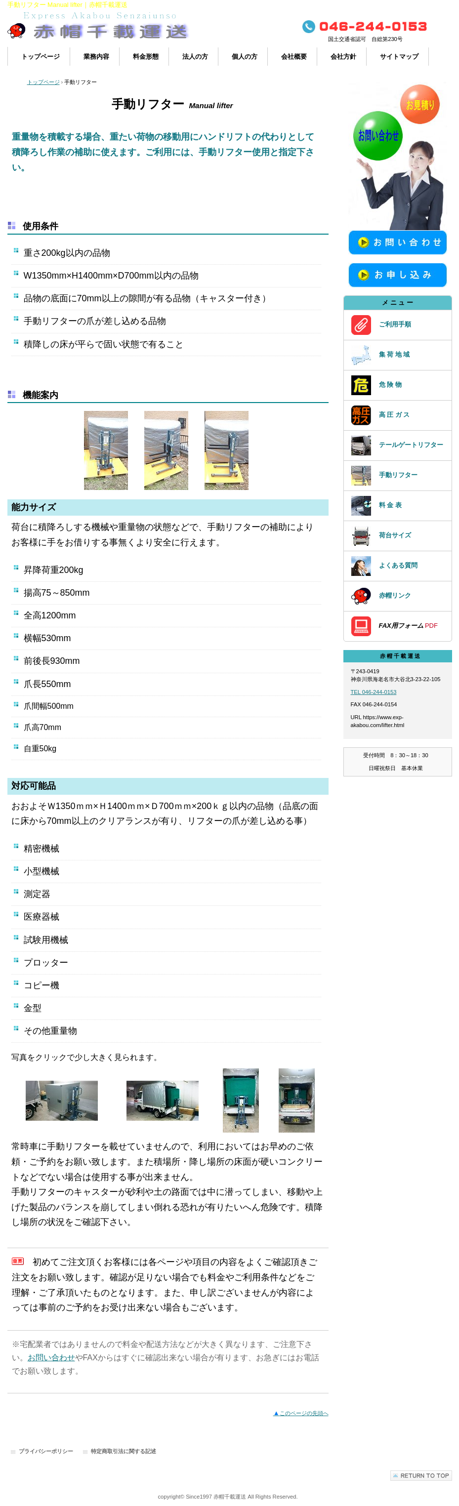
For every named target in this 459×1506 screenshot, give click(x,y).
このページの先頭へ (301, 1413)
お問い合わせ (51, 1357)
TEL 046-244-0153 (374, 692)
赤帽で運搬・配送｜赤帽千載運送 (106, 28)
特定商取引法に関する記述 (123, 1451)
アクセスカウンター (398, 804)
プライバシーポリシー (46, 1451)
